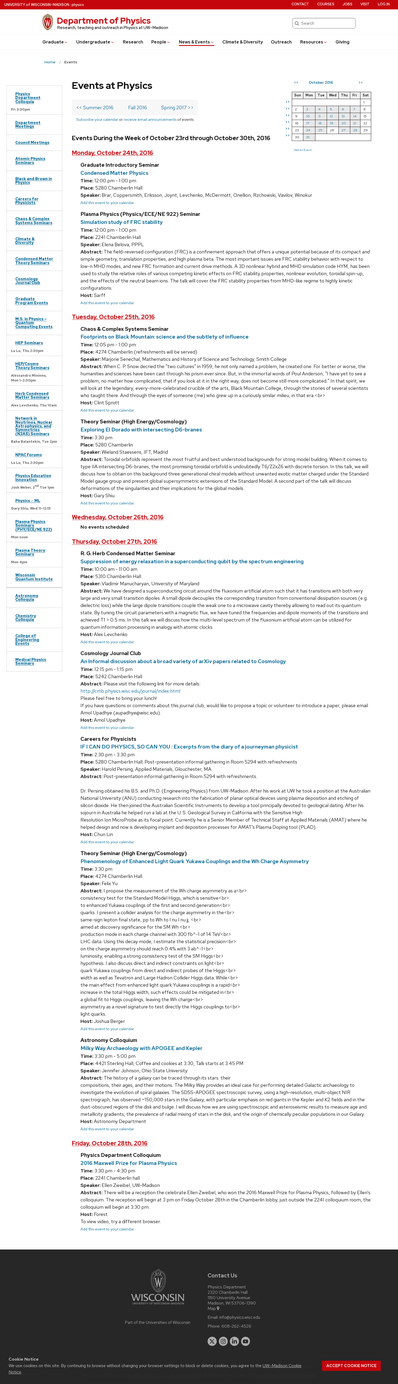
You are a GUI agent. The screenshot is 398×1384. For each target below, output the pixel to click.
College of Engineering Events (27, 639)
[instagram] (223, 1341)
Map (214, 1308)
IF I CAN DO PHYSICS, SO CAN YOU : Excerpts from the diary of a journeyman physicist (189, 746)
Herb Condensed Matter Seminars (32, 395)
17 (307, 123)
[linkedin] (234, 1341)
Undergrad (95, 42)
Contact (300, 4)
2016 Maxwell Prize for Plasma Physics (128, 1163)
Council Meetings (32, 142)
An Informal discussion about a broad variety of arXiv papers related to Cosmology (183, 661)
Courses (325, 4)
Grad (55, 42)
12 (331, 116)
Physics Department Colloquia (27, 97)
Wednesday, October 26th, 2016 (118, 517)
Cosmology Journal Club (27, 280)
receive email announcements (150, 119)
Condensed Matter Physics (114, 172)
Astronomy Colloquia (26, 597)
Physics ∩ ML (27, 500)
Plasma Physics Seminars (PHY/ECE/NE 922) (33, 525)
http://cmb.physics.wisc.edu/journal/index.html (130, 691)
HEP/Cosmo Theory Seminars (32, 365)
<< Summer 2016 (94, 107)
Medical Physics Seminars (30, 661)
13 (343, 116)
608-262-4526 (236, 1326)
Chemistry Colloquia (25, 617)
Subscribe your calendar (97, 119)
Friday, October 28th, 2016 (110, 1143)
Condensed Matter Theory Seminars (34, 260)
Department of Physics (104, 20)
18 (320, 123)
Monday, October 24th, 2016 (112, 153)
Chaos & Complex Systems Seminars (33, 220)
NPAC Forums (28, 454)
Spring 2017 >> (177, 107)
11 (319, 116)
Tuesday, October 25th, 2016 (113, 317)
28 (355, 130)
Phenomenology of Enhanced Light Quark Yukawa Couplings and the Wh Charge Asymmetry (194, 861)
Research (133, 42)
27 (343, 130)
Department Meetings (27, 124)
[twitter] (212, 1341)
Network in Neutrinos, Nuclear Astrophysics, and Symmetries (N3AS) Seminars (34, 426)
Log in (384, 4)
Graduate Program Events (31, 300)
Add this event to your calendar (107, 202)
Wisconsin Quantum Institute (34, 576)
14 (354, 116)
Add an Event (303, 150)
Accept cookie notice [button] (351, 1365)
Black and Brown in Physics (33, 180)
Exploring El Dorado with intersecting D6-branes (141, 429)
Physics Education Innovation (33, 477)
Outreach (281, 42)
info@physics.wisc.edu (239, 1317)
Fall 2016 (137, 107)
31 (307, 137)
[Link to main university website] (158, 1305)
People (161, 42)
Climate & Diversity (242, 42)
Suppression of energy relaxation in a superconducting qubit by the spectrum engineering (192, 561)
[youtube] (245, 1341)
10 (308, 116)
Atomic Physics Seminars (30, 160)
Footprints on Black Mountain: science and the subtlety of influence (164, 336)
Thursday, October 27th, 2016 (114, 542)
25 (320, 130)
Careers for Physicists (27, 200)
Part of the (157, 1322)
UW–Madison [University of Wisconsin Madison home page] (36, 4)
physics (78, 4)
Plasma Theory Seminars (30, 552)
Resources (313, 42)
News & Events (196, 42)
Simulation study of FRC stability (121, 222)
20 (344, 123)
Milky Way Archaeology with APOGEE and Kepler (141, 1048)
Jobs (347, 4)
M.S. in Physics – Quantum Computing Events (34, 322)
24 (308, 130)
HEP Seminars (29, 342)
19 (331, 123)
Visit (365, 4)
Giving (342, 42)
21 (354, 123)
